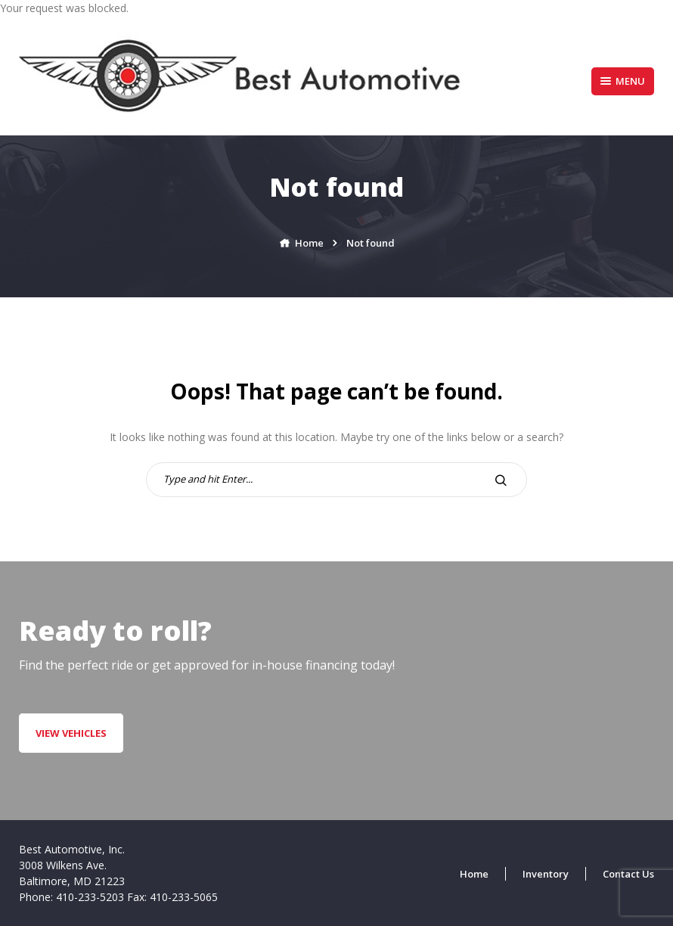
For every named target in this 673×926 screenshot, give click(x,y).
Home (474, 874)
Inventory (546, 874)
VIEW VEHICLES (71, 733)
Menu (622, 81)
